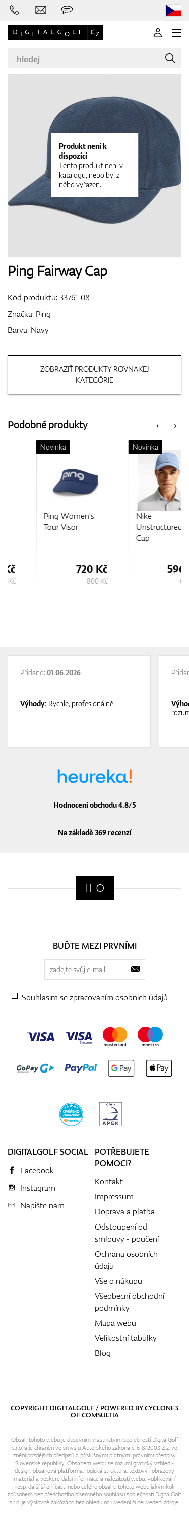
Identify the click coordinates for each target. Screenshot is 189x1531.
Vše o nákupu (118, 1280)
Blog (103, 1352)
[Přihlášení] (158, 33)
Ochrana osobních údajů (126, 1259)
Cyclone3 (161, 1407)
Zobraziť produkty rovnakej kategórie (94, 374)
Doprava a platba (125, 1211)
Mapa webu (115, 1322)
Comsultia (100, 1414)
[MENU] (176, 33)
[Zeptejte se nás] (67, 10)
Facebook (37, 1170)
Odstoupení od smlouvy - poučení (127, 1232)
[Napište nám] (41, 10)
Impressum (114, 1196)
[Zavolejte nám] (15, 10)
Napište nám (42, 1205)
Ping (43, 313)
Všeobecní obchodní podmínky (129, 1301)
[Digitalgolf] (95, 888)
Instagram (37, 1187)
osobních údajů (141, 997)
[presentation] (157, 425)
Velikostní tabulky (126, 1337)
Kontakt (109, 1181)
